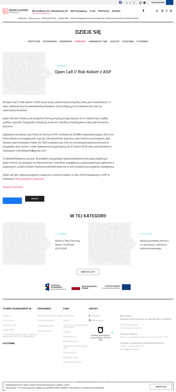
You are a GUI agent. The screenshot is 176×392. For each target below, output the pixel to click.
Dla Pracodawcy (75, 10)
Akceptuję (161, 386)
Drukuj (34, 197)
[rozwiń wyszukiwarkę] (155, 11)
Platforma (98, 10)
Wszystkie (34, 40)
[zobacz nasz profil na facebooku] (166, 10)
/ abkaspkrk (94, 314)
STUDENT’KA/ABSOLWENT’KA (17, 307)
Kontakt (109, 10)
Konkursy (80, 40)
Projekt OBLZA (69, 351)
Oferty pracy (34, 17)
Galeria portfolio (48, 17)
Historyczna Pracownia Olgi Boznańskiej (75, 325)
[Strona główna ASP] (161, 10)
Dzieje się (22, 17)
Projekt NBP (63, 17)
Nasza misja (68, 314)
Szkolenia (128, 40)
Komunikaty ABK (98, 40)
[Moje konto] (143, 10)
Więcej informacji (13, 186)
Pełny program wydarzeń (29, 178)
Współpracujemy (70, 340)
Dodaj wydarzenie (45, 324)
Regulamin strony (71, 356)
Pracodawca (44, 307)
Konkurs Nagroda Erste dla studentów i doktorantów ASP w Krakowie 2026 (104, 17)
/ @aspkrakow (96, 319)
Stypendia (142, 40)
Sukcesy (115, 40)
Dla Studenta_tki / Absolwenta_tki (48, 10)
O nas (88, 10)
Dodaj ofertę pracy (45, 319)
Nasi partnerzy (69, 335)
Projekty (67, 330)
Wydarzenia (50, 40)
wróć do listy (88, 271)
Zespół (66, 319)
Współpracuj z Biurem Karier (49, 314)
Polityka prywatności (72, 361)
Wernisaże (66, 40)
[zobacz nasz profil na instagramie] (171, 10)
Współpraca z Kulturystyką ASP (75, 346)
